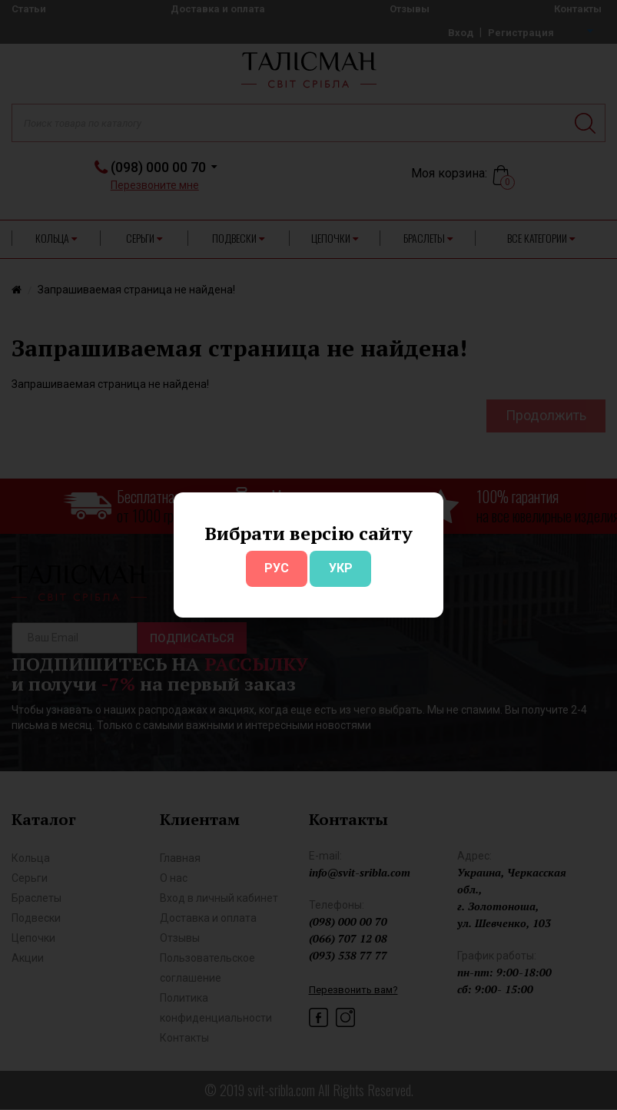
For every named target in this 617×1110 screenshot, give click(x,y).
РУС (276, 568)
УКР (341, 568)
